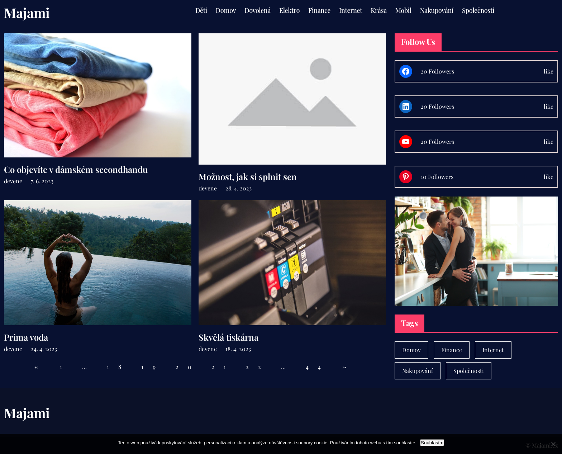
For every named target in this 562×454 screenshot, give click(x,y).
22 (258, 366)
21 (223, 366)
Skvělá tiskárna (228, 337)
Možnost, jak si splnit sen (248, 176)
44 (318, 366)
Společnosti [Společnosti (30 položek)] (468, 370)
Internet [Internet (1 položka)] (493, 350)
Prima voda (26, 337)
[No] (553, 444)
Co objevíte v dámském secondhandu (76, 169)
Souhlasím (432, 442)
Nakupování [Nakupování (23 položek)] (417, 370)
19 (153, 366)
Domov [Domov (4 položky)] (411, 350)
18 (118, 366)
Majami (27, 12)
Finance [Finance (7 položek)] (451, 350)
